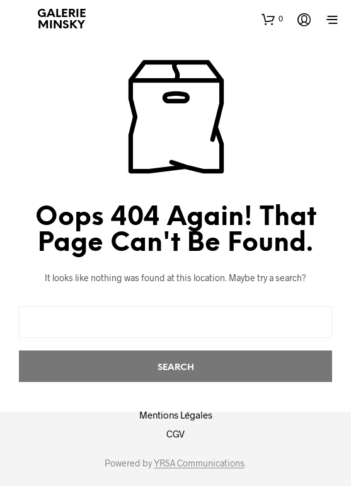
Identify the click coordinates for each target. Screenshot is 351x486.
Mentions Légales (175, 414)
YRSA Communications (199, 463)
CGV (175, 433)
